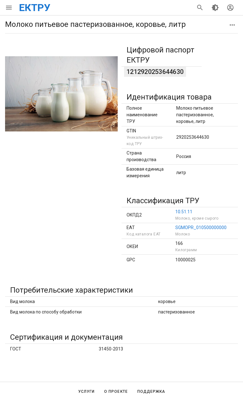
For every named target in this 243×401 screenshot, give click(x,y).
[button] (232, 25)
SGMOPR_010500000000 (201, 227)
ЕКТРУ (34, 8)
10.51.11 (183, 211)
